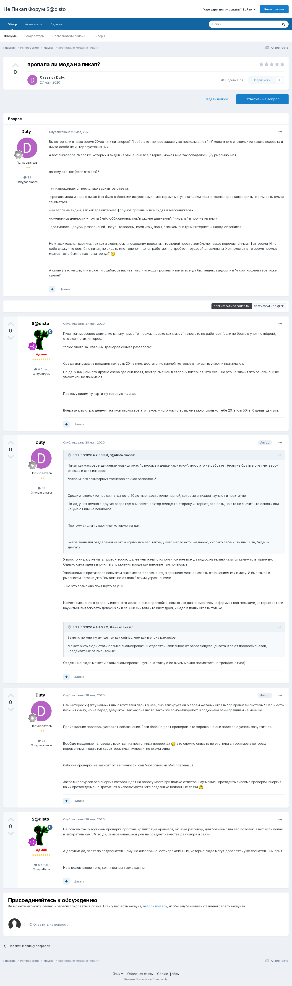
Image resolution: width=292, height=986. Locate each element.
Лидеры (99, 36)
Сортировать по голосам (231, 306)
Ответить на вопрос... (48, 924)
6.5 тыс (41, 369)
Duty (60, 77)
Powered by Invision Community (146, 979)
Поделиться (232, 80)
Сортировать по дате (269, 306)
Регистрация (274, 9)
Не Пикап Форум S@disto (34, 9)
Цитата (65, 289)
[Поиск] (233, 24)
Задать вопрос (217, 99)
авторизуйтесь (155, 906)
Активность (33, 24)
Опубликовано (70, 132)
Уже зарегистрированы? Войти (229, 9)
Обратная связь (140, 974)
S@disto (40, 323)
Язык (118, 974)
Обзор (12, 26)
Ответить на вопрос (262, 99)
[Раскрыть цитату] (70, 455)
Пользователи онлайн (68, 36)
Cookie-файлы (168, 974)
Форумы (10, 36)
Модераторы (35, 36)
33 (27, 177)
